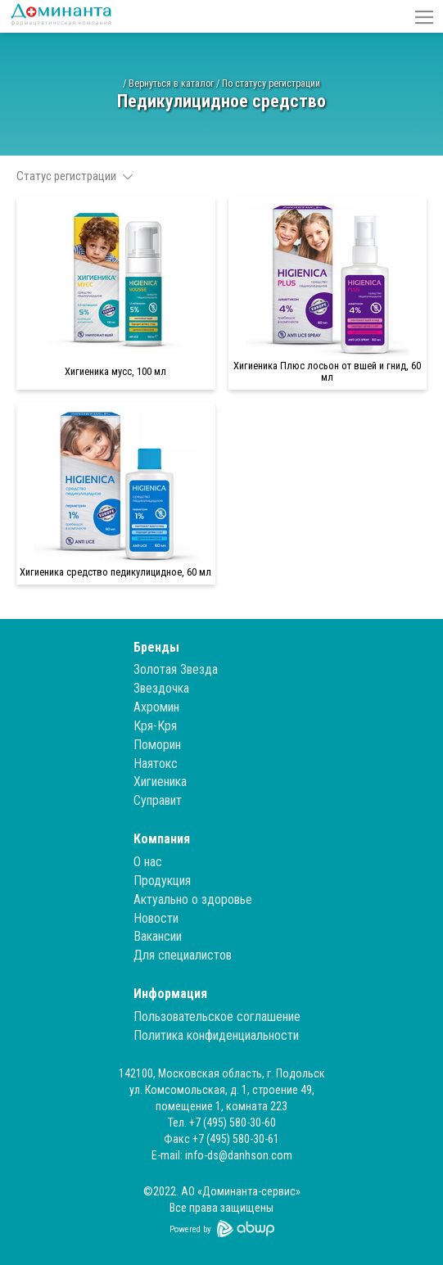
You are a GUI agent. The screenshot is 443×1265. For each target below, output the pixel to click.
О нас (147, 862)
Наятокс (155, 763)
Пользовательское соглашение (217, 1016)
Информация (170, 993)
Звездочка (161, 688)
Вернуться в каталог (171, 83)
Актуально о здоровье (192, 899)
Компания (161, 839)
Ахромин (156, 707)
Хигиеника (160, 781)
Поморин (157, 744)
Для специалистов (182, 955)
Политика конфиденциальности (216, 1035)
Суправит (157, 800)
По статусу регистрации (271, 83)
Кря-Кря (155, 726)
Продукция (162, 880)
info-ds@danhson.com (238, 1155)
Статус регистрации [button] (74, 176)
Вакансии (157, 936)
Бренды (156, 647)
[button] (424, 16)
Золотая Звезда (175, 669)
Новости (156, 918)
